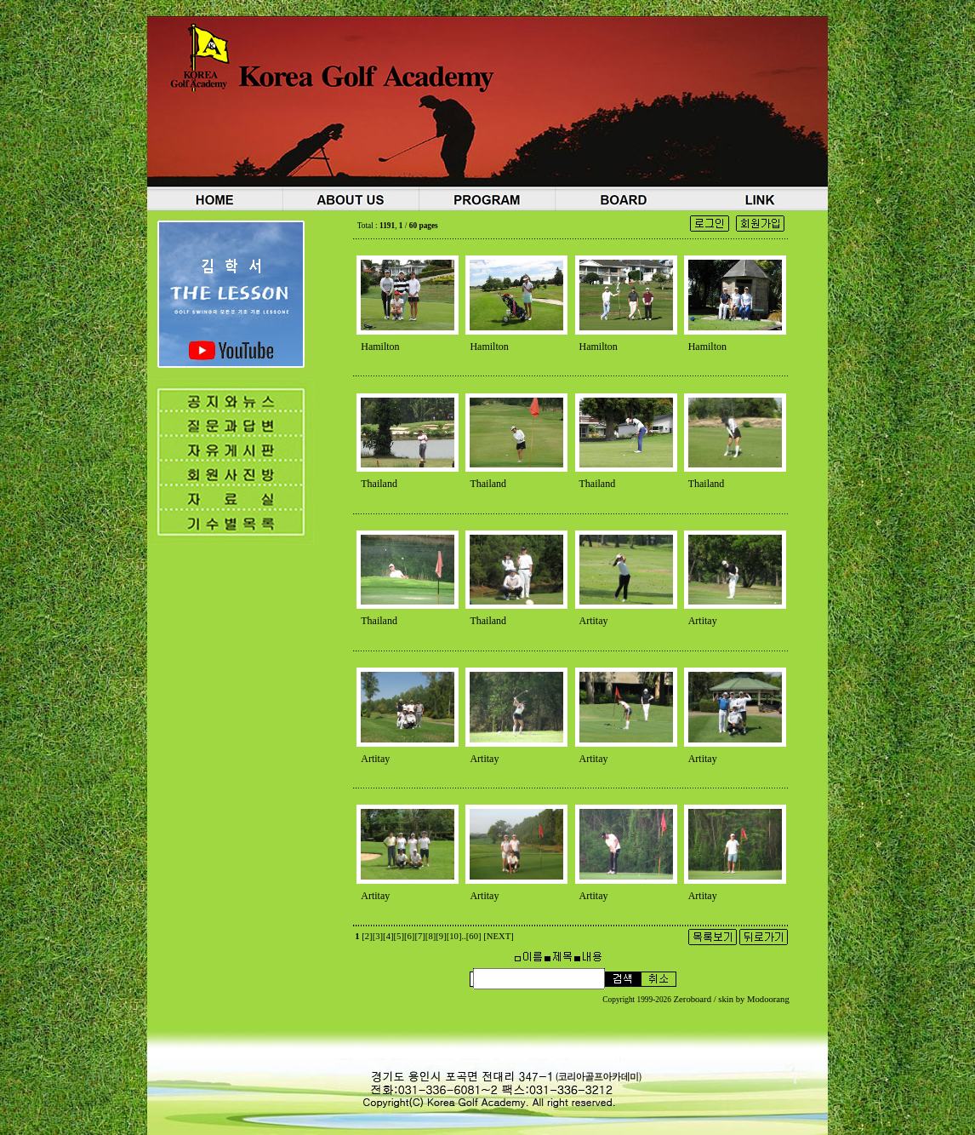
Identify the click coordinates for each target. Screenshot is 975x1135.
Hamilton (380, 347)
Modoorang (768, 999)
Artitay (593, 621)
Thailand (379, 484)
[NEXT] (498, 936)
